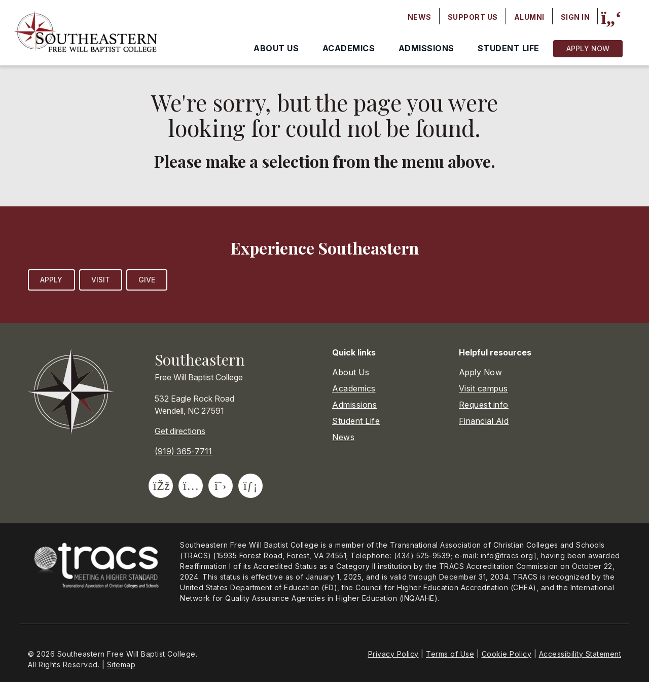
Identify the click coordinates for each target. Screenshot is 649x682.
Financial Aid (484, 421)
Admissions (426, 48)
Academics (348, 48)
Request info (484, 405)
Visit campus (483, 388)
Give (146, 279)
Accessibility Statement (580, 654)
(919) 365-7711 (183, 451)
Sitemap (121, 664)
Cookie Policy (507, 654)
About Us (276, 48)
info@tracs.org (507, 555)
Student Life (508, 48)
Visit (101, 279)
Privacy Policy (393, 654)
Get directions (180, 431)
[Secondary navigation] (499, 17)
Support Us (473, 17)
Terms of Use (450, 654)
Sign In (575, 17)
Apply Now (587, 48)
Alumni (529, 17)
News (419, 17)
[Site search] (611, 18)
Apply (51, 279)
